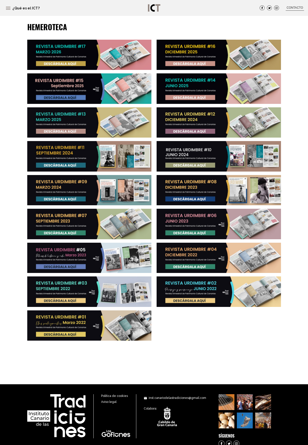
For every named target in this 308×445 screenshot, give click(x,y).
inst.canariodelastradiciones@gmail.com (177, 398)
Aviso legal (108, 402)
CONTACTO (295, 7)
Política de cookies (114, 396)
